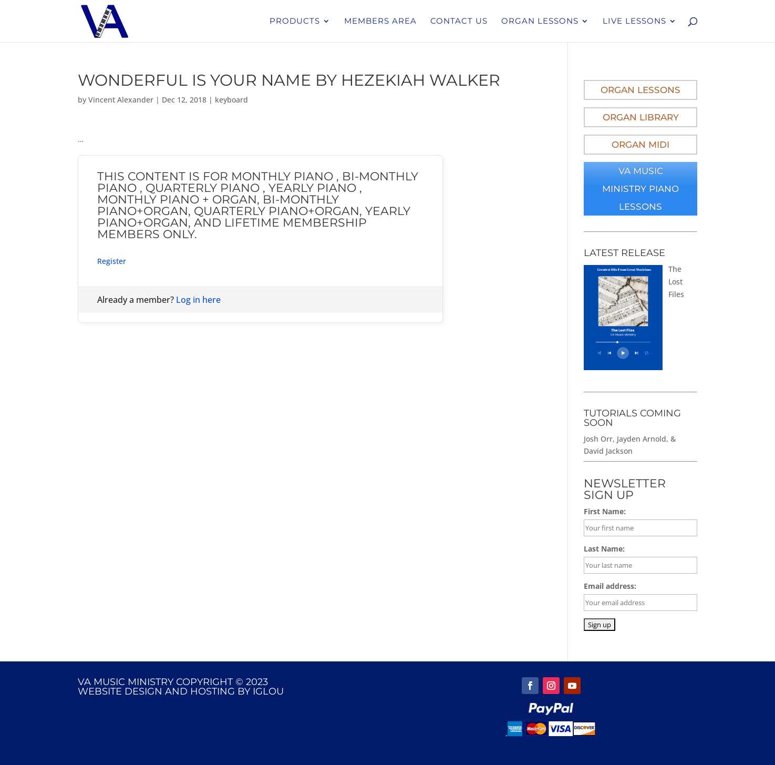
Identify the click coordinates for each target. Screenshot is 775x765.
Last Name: (604, 549)
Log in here (198, 299)
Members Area (380, 21)
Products (295, 21)
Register (111, 261)
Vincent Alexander (120, 100)
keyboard (231, 100)
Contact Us (459, 21)
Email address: (610, 586)
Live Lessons (634, 21)
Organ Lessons (539, 21)
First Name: (605, 511)
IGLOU (268, 691)
